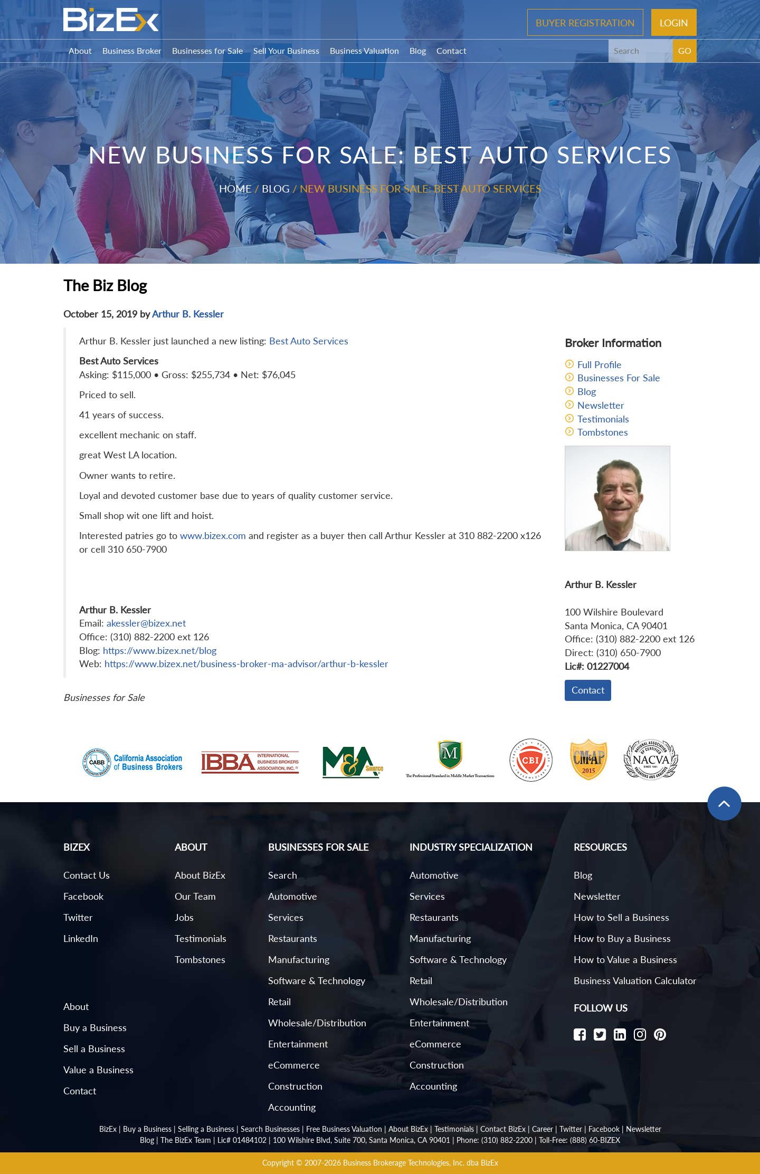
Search (282, 875)
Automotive (292, 896)
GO (684, 50)
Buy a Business (95, 1027)
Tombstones (602, 432)
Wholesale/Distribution (317, 1022)
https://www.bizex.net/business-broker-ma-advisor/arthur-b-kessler (246, 663)
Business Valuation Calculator (635, 980)
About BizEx (200, 875)
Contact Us (86, 875)
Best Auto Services (308, 341)
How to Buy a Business (622, 938)
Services (285, 917)
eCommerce (294, 1065)
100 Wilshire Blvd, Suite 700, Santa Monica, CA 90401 (361, 1139)
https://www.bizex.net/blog (159, 650)
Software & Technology (316, 980)
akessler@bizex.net (146, 623)
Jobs (184, 917)
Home (235, 188)
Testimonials (603, 419)
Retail (279, 1001)
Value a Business (98, 1069)
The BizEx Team (185, 1139)
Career (542, 1128)
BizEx (108, 1128)
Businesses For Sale (618, 377)
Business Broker (132, 50)
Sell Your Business (286, 50)
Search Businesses (270, 1128)
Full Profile (599, 364)
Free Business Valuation (344, 1128)
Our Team (195, 896)
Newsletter (600, 405)
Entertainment (298, 1044)
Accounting (292, 1107)
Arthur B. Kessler (188, 314)
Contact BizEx (503, 1128)
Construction (295, 1086)
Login (674, 22)
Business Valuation (364, 50)
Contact (451, 50)
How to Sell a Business (621, 917)
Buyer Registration (585, 22)
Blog (418, 50)
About (80, 50)
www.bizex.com (213, 535)
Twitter (78, 917)
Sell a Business (94, 1048)
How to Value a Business (625, 959)
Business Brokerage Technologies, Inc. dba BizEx (420, 1162)
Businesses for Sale (207, 50)
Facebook (83, 896)
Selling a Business (206, 1128)
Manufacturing (298, 959)
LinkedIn (80, 938)
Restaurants (292, 938)
